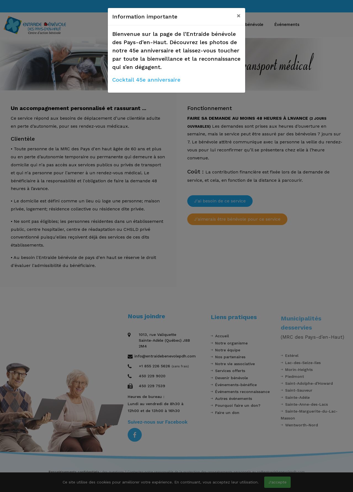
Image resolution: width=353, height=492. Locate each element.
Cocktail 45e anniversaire (146, 79)
